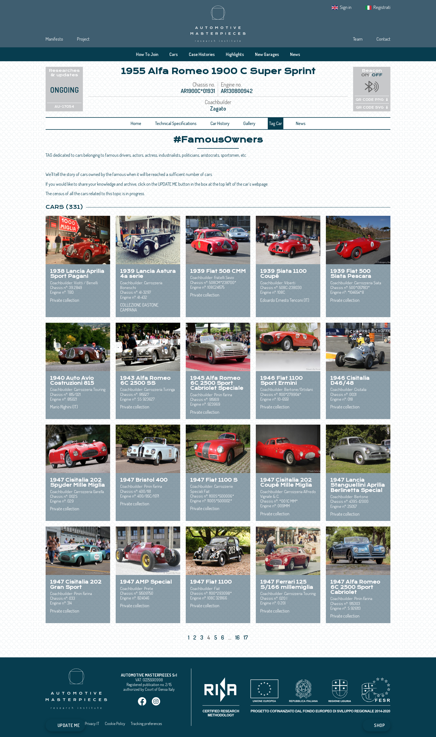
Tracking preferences (146, 723)
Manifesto (54, 39)
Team (358, 39)
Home (136, 123)
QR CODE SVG (372, 107)
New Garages (267, 54)
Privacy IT (92, 723)
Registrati (381, 7)
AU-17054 (64, 107)
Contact (383, 39)
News (295, 54)
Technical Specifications (176, 123)
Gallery (249, 123)
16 (238, 637)
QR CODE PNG (372, 100)
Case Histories (202, 54)
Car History (219, 123)
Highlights (235, 54)
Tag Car (275, 123)
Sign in (345, 7)
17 (246, 637)
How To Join (147, 54)
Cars (173, 54)
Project (83, 39)
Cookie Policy (115, 723)
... (229, 637)
